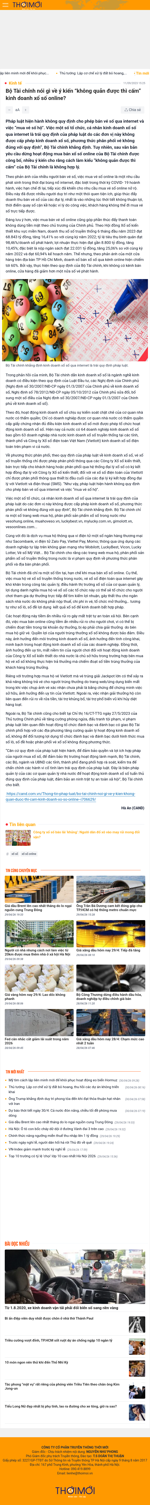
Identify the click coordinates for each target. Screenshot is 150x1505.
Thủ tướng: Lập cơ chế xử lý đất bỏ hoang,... (97, 73)
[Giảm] (9, 110)
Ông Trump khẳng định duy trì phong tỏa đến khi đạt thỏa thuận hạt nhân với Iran (77, 1101)
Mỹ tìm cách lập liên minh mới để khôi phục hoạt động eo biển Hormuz (74, 1080)
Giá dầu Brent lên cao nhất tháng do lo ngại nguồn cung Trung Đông (72, 1122)
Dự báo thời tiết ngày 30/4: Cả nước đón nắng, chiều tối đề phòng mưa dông (77, 1113)
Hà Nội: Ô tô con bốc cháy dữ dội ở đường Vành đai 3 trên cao (67, 1129)
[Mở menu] (5, 5)
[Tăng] (25, 110)
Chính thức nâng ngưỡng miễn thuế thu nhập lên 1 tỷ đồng (64, 1136)
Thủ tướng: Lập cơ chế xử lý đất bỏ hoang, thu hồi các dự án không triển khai (77, 1089)
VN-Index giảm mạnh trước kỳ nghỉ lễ (48, 1149)
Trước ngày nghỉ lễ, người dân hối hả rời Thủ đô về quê (61, 1142)
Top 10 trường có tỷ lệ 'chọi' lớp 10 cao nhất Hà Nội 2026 (63, 1156)
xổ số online (29, 854)
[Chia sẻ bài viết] (132, 110)
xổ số (15, 854)
